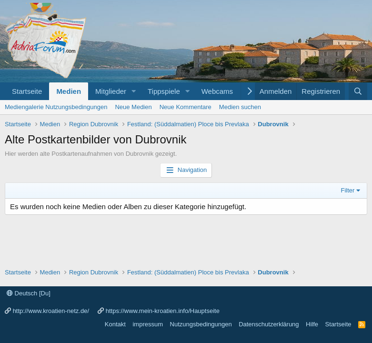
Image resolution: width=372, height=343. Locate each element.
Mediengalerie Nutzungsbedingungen (56, 107)
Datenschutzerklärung (269, 324)
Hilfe (312, 324)
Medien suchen (240, 107)
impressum (147, 324)
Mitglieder (110, 91)
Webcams (217, 91)
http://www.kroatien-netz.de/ (51, 310)
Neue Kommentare (185, 107)
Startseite (27, 91)
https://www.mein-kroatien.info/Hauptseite (163, 310)
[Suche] (358, 91)
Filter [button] (348, 190)
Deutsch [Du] (28, 293)
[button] (134, 91)
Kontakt (115, 324)
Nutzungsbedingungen (201, 324)
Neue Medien (133, 107)
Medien (68, 91)
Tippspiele (164, 91)
